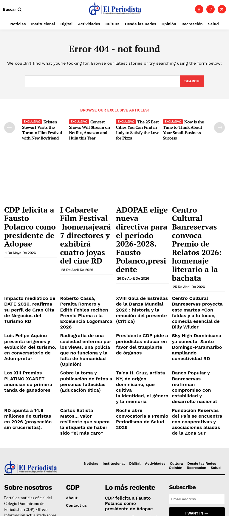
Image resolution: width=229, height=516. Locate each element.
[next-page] (219, 127)
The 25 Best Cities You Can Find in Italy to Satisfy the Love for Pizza (136, 128)
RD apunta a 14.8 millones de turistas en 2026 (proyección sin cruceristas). (29, 338)
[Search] (191, 81)
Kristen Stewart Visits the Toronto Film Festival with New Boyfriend (40, 128)
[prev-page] (9, 127)
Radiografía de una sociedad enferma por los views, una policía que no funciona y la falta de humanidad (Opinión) (84, 287)
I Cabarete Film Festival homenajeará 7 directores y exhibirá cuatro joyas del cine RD (85, 219)
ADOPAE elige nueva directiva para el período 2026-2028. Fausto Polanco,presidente (141, 217)
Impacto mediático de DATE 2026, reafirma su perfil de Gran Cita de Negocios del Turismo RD (30, 259)
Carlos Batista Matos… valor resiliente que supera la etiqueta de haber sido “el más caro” (85, 338)
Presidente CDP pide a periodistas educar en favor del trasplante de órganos (142, 283)
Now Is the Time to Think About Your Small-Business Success (182, 128)
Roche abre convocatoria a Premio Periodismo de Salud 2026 (141, 336)
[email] (197, 415)
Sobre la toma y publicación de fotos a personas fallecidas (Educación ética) (81, 312)
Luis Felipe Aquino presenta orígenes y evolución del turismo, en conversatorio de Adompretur (30, 285)
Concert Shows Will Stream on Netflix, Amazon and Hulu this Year (88, 128)
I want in (197, 429)
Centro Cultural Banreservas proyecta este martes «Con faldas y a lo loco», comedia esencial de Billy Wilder (197, 261)
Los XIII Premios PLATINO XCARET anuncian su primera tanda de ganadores (28, 312)
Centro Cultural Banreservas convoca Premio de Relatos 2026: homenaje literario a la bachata (197, 217)
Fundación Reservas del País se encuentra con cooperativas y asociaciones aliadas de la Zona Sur (197, 340)
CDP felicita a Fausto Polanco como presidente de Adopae (30, 211)
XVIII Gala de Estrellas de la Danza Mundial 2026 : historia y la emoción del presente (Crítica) (142, 259)
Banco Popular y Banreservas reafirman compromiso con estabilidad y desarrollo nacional (194, 314)
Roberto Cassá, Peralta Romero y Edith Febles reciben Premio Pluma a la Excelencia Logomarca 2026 (85, 261)
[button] (13, 9)
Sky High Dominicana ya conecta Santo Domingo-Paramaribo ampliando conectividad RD (196, 285)
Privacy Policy (186, 444)
